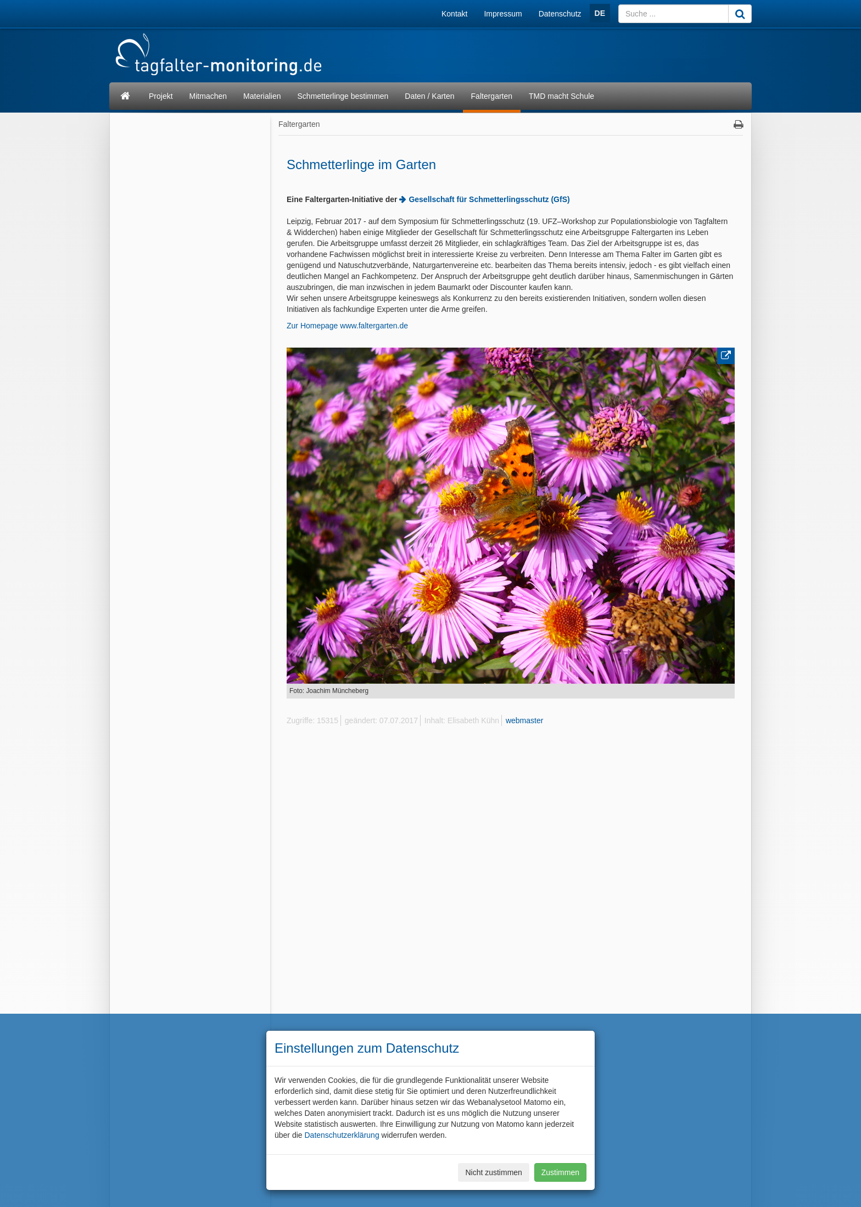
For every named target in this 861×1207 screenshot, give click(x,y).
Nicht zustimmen (493, 1172)
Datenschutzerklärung (341, 1135)
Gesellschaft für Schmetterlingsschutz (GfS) (489, 199)
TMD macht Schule (561, 96)
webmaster (524, 720)
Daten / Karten (429, 96)
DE (600, 13)
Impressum (503, 13)
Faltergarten (491, 96)
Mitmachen (208, 96)
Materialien (262, 96)
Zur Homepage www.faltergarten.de (347, 325)
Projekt (161, 96)
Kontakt (454, 13)
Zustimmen (560, 1172)
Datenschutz (560, 13)
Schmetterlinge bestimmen (343, 96)
